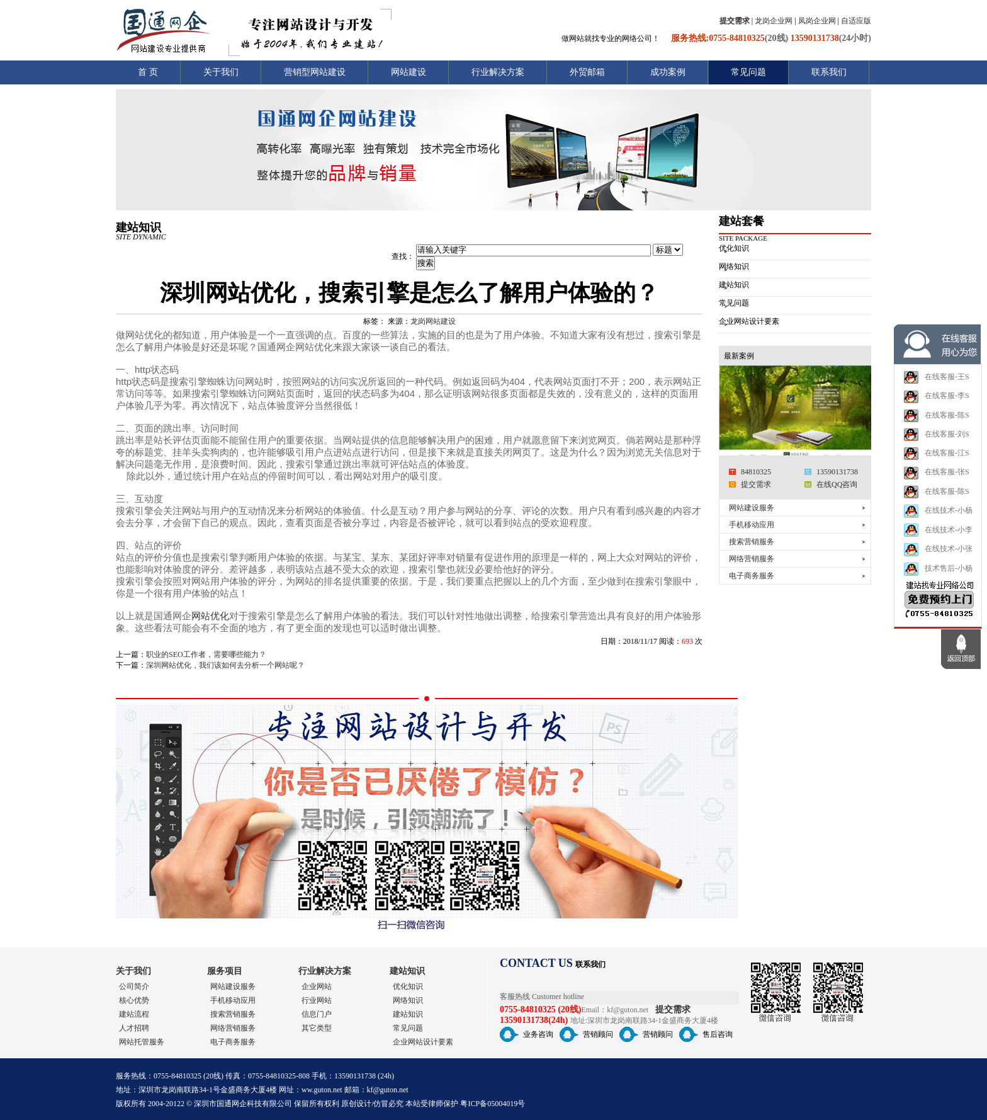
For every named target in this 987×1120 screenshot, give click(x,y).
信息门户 (317, 1014)
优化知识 (734, 248)
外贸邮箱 (587, 72)
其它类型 (317, 1028)
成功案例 (667, 72)
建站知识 (734, 284)
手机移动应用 (751, 524)
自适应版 (856, 20)
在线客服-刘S (936, 455)
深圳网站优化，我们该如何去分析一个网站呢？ (225, 665)
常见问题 (748, 72)
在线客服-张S (936, 494)
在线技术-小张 (938, 570)
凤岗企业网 (817, 20)
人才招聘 (134, 1028)
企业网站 (317, 986)
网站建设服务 (751, 507)
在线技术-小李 (938, 550)
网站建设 (408, 72)
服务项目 (224, 971)
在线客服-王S (936, 398)
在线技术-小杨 (938, 532)
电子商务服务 (751, 575)
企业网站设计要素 (749, 321)
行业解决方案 (497, 72)
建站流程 (134, 1014)
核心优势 (134, 1000)
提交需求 (756, 484)
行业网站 (317, 1000)
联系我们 (829, 72)
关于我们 (221, 72)
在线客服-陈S (936, 436)
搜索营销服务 (751, 541)
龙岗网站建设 (433, 321)
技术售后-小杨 (938, 590)
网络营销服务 (751, 558)
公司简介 (134, 986)
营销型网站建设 (315, 72)
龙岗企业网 (773, 20)
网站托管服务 (141, 1041)
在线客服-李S (936, 417)
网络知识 (734, 266)
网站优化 (210, 615)
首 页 (148, 72)
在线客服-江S (936, 474)
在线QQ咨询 (836, 484)
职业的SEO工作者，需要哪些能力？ (206, 654)
